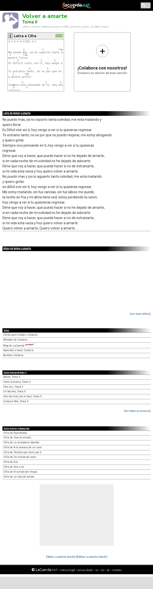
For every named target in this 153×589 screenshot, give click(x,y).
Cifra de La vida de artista (18, 476)
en (102, 570)
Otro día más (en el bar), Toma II (22, 396)
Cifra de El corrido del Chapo (20, 471)
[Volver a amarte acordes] (61, 556)
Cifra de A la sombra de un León (22, 447)
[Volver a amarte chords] (92, 556)
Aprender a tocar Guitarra (18, 350)
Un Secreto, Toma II (14, 391)
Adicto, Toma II (11, 377)
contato (116, 570)
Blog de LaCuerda (18, 345)
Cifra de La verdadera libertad (21, 442)
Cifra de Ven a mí (13, 466)
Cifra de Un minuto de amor (19, 457)
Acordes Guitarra (13, 355)
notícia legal (67, 570)
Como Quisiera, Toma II (17, 381)
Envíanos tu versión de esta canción (102, 59)
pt (108, 570)
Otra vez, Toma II (13, 386)
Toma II (29, 22)
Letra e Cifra (25, 36)
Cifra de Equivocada (15, 432)
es (97, 570)
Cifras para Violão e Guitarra (20, 334)
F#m (61, 49)
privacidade (85, 570)
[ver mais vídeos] (140, 313)
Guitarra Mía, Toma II (15, 401)
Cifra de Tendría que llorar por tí (22, 452)
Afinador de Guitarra (15, 339)
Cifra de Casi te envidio (17, 437)
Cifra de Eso (10, 462)
